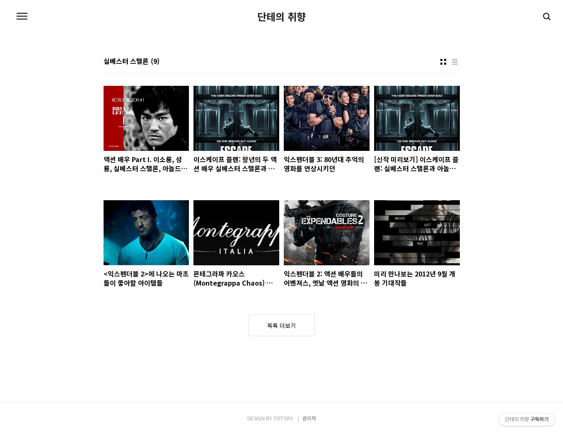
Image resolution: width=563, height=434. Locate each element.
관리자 (309, 418)
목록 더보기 (281, 325)
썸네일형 (443, 62)
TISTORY (283, 418)
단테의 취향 (281, 17)
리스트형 (455, 62)
